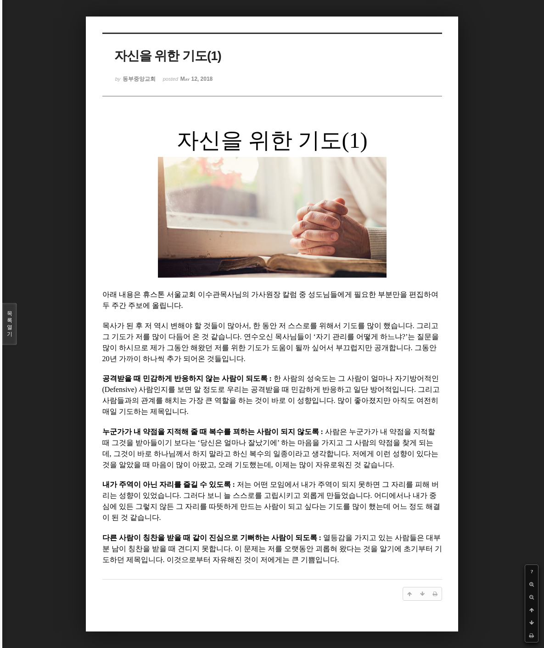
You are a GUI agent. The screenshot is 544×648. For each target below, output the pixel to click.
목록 (9, 324)
